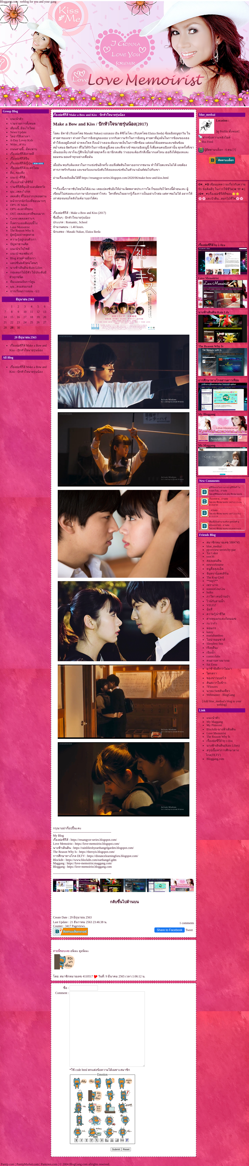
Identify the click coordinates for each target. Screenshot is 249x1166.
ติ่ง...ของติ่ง (17, 172)
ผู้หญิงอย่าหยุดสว (22, 234)
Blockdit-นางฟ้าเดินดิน (221, 729)
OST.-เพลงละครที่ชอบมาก (27, 213)
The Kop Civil (215, 577)
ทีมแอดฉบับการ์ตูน (22, 281)
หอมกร (211, 628)
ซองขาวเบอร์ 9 (216, 678)
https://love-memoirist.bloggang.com (89, 866)
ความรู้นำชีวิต (215, 614)
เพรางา (212, 585)
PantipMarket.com (28, 1164)
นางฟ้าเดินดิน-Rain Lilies (26, 267)
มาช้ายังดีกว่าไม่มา (219, 668)
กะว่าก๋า (211, 623)
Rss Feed (207, 141)
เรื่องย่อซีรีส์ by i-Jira (219, 740)
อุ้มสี (209, 609)
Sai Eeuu (211, 664)
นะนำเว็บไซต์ (20, 248)
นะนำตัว (16, 118)
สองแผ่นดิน (213, 560)
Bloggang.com (215, 759)
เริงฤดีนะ (212, 647)
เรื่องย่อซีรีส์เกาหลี (22, 153)
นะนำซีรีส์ (17, 177)
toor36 (210, 556)
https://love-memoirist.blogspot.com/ (97, 843)
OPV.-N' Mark (18, 205)
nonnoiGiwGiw (215, 589)
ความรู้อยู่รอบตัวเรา (23, 239)
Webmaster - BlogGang (220, 694)
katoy (209, 632)
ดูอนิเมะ (84, 951)
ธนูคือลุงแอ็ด (214, 568)
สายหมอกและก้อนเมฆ (221, 618)
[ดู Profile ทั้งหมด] (227, 131)
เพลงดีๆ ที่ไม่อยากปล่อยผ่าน (28, 196)
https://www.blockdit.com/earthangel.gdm (91, 859)
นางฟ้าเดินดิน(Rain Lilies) (223, 745)
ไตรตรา (211, 673)
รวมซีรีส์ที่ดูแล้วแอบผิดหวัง (27, 186)
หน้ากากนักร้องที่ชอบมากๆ (28, 201)
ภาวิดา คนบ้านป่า (218, 596)
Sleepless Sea (214, 643)
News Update (18, 132)
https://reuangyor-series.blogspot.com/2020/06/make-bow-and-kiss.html (125, 177)
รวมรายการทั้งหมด (23, 123)
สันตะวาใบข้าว (216, 682)
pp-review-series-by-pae (221, 549)
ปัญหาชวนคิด (19, 244)
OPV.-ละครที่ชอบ (21, 209)
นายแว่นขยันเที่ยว (218, 690)
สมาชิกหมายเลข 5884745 (223, 542)
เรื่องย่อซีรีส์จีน (19, 158)
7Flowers (212, 686)
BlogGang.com (78, 1164)
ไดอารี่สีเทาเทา (20, 136)
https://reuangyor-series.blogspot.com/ (94, 839)
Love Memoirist (20, 227)
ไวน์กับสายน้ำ (215, 601)
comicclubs (213, 656)
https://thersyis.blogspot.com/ (97, 851)
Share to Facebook (169, 930)
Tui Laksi (212, 553)
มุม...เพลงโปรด (20, 191)
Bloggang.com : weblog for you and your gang (28, 1)
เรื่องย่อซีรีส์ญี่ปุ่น (21, 163)
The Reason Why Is (22, 230)
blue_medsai (214, 546)
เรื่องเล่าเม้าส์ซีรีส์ (21, 182)
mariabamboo (214, 635)
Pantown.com (49, 1164)
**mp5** (212, 580)
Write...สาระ (18, 144)
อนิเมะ (74, 951)
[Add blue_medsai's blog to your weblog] (221, 703)
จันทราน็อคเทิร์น (217, 573)
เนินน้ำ (210, 652)
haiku (209, 592)
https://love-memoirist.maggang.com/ (89, 863)
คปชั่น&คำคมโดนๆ (24, 263)
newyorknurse (215, 564)
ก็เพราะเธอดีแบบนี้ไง (23, 223)
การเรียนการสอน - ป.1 (24, 291)
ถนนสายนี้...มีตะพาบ (23, 149)
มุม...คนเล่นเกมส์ (21, 286)
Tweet (189, 930)
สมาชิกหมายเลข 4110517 (78, 976)
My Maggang (214, 721)
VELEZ (211, 605)
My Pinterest (214, 725)
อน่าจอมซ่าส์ (215, 639)
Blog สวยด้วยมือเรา (23, 258)
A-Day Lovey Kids (21, 140)
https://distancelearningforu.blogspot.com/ (112, 856)
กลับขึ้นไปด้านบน (124, 902)
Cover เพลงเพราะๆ (22, 218)
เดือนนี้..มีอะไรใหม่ (22, 128)
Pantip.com (7, 1164)
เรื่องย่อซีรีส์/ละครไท (24, 168)
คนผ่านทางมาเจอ (218, 660)
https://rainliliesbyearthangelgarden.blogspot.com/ (103, 847)
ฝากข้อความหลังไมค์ (217, 137)
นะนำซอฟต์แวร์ (21, 253)
